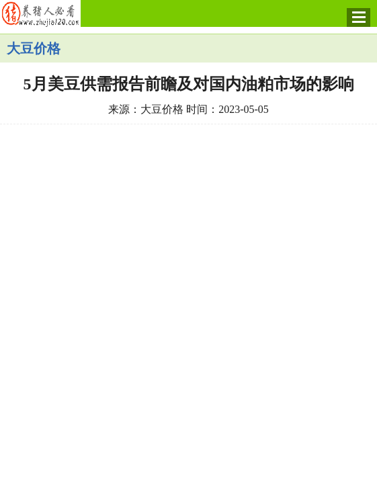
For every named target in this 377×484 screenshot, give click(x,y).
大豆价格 (33, 48)
